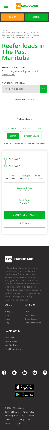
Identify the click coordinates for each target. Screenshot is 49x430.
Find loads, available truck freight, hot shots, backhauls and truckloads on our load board (20, 33)
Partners (9, 315)
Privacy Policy (28, 412)
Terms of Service (12, 412)
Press (7, 319)
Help (23, 415)
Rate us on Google (13, 423)
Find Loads (10, 337)
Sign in (36, 17)
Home (4, 30)
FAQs (27, 311)
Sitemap (21, 419)
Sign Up (12, 17)
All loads (11, 128)
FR (29, 419)
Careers (31, 415)
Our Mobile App (12, 345)
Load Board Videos (33, 322)
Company (9, 311)
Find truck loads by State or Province (17, 37)
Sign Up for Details (24, 214)
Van (40, 128)
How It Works (11, 341)
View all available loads (24, 99)
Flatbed (27, 128)
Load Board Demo (13, 349)
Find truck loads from (13, 83)
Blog (7, 322)
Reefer (13, 136)
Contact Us (9, 419)
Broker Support (31, 319)
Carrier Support (31, 315)
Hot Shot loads (31, 136)
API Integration (11, 415)
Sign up (7, 143)
